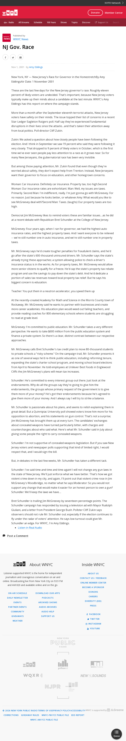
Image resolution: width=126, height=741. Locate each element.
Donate (95, 12)
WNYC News (20, 39)
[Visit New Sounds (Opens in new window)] (93, 675)
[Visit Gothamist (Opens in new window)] (63, 664)
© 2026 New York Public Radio (20, 711)
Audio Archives (48, 607)
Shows (64, 22)
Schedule (38, 22)
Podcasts (48, 598)
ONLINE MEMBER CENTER (93, 583)
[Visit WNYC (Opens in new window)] (29, 664)
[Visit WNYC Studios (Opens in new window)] (97, 664)
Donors (93, 592)
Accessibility (77, 711)
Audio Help (48, 612)
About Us (93, 574)
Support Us (101, 22)
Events (18, 602)
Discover (86, 22)
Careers (93, 597)
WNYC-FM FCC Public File (55, 715)
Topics (74, 22)
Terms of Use (45, 711)
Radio (11, 22)
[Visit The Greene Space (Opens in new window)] (93, 687)
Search (116, 22)
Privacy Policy (61, 711)
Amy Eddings (36, 67)
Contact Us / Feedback (93, 578)
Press (93, 606)
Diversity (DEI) (93, 601)
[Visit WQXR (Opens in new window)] (32, 676)
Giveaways (17, 616)
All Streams (24, 22)
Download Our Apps (48, 593)
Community (17, 612)
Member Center (114, 12)
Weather (18, 621)
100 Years (51, 22)
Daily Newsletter (17, 598)
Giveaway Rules (30, 715)
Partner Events (17, 607)
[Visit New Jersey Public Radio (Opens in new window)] (32, 687)
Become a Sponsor (93, 587)
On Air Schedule (17, 593)
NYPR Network (114, 2)
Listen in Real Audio (30, 527)
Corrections (11, 715)
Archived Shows (47, 602)
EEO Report (77, 715)
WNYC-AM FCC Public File (44, 720)
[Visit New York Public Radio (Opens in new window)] (63, 642)
